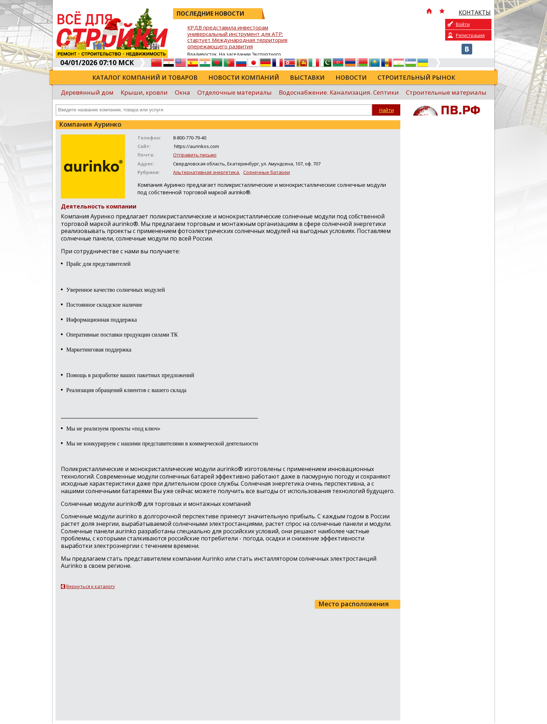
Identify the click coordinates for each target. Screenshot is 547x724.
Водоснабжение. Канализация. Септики (339, 92)
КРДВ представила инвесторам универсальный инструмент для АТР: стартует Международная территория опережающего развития (237, 37)
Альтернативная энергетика (206, 172)
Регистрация (470, 35)
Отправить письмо (195, 155)
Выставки (307, 77)
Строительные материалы (446, 92)
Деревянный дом (87, 92)
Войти (463, 24)
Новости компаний (243, 77)
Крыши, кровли (144, 92)
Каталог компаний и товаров (145, 77)
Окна (182, 92)
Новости (351, 77)
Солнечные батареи (266, 172)
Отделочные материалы (234, 92)
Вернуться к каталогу (90, 586)
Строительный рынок (416, 77)
